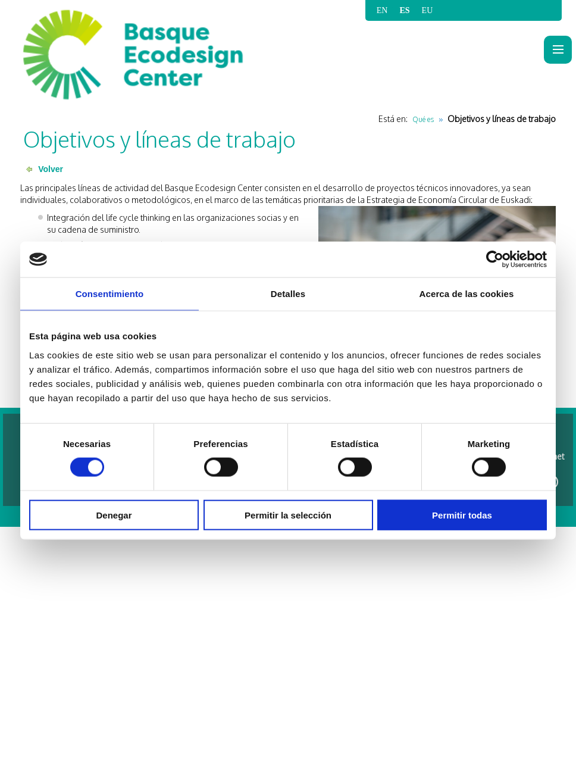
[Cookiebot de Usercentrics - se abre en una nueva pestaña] (495, 259)
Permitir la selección (288, 515)
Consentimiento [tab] (110, 294)
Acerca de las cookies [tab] (467, 294)
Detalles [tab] (288, 294)
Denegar (114, 515)
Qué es (423, 119)
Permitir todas (462, 515)
